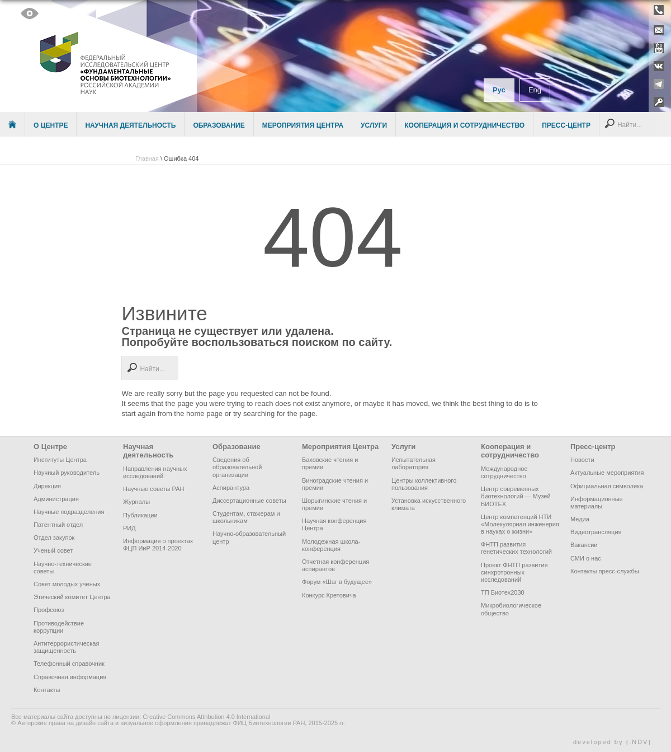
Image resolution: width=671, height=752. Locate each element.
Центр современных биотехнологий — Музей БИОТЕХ (516, 496)
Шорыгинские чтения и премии (334, 504)
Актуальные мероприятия (607, 472)
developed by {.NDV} (612, 742)
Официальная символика (606, 486)
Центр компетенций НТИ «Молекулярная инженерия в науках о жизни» (520, 524)
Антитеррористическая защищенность (66, 647)
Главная (147, 158)
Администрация (56, 499)
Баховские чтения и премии (330, 463)
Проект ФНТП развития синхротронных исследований (514, 572)
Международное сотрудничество (504, 472)
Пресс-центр (566, 125)
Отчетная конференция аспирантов (335, 565)
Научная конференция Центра (334, 524)
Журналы (136, 501)
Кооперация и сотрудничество (464, 125)
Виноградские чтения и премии (335, 484)
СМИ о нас (585, 558)
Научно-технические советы (63, 567)
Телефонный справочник (69, 663)
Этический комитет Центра (72, 597)
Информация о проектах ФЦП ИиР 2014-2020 (158, 545)
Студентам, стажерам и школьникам (246, 517)
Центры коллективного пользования (423, 484)
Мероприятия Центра (302, 125)
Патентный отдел (58, 524)
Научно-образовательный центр (249, 537)
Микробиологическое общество (511, 609)
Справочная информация (70, 677)
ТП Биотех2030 (502, 592)
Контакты (47, 689)
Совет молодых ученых (67, 584)
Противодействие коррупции (59, 627)
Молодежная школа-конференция (331, 545)
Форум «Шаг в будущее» (337, 581)
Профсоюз (49, 609)
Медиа (579, 519)
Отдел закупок (54, 537)
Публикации (140, 515)
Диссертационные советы (249, 500)
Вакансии (584, 544)
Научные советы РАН (153, 488)
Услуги (374, 125)
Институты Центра (60, 459)
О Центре (51, 125)
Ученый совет (53, 550)
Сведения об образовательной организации (237, 467)
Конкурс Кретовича (329, 595)
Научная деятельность (130, 125)
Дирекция (47, 486)
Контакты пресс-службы (604, 571)
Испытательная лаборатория (413, 463)
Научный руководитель (67, 472)
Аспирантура (230, 487)
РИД (129, 528)
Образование (218, 125)
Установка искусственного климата (428, 504)
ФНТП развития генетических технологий (516, 548)
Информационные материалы (596, 503)
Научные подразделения (69, 511)
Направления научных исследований (155, 472)
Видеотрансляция (596, 532)
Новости (582, 459)
